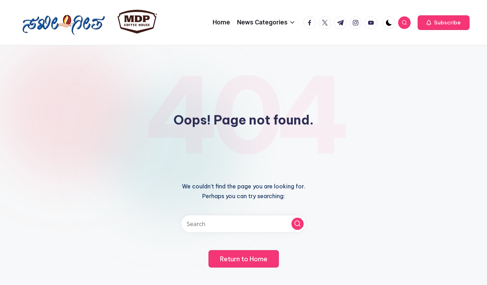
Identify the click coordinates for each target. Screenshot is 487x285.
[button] (444, 22)
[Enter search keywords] (243, 224)
